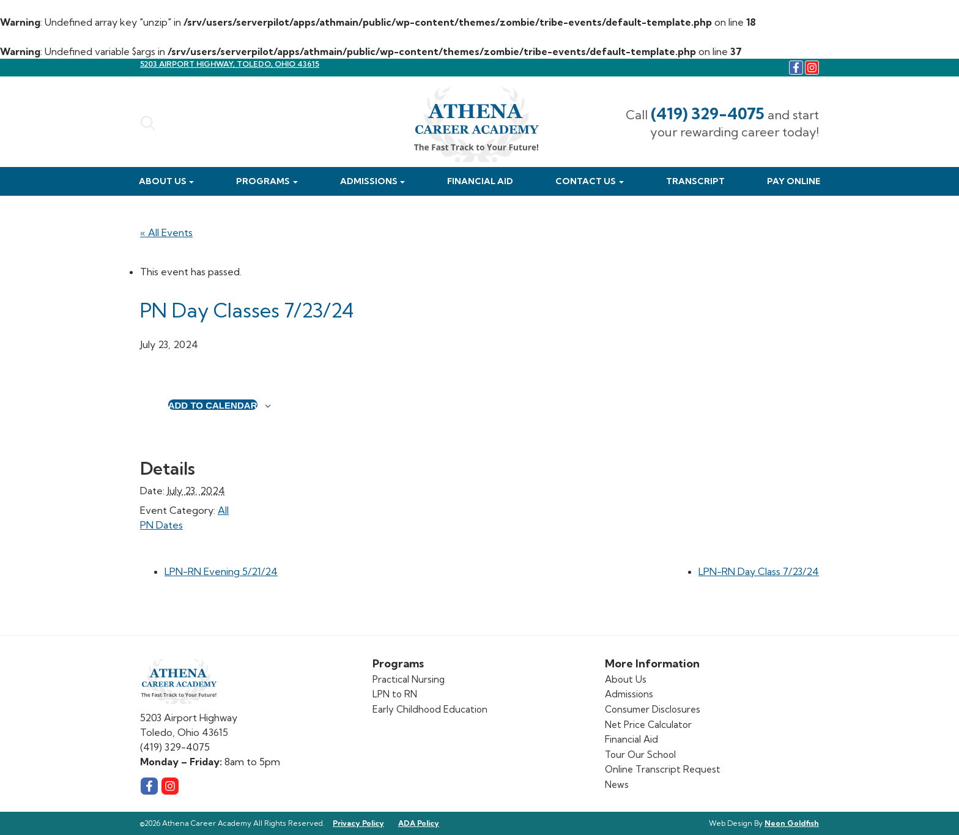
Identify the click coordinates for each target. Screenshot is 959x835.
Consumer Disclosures (652, 709)
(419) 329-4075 (708, 113)
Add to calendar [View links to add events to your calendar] (212, 405)
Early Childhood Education (429, 709)
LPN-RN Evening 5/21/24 (221, 571)
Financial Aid (480, 181)
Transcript (695, 181)
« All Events (166, 232)
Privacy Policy (358, 823)
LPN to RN (394, 694)
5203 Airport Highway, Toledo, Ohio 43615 (229, 64)
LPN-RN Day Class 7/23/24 (758, 571)
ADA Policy (418, 823)
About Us (163, 181)
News (617, 784)
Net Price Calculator (648, 724)
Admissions (369, 181)
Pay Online (793, 181)
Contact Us (585, 181)
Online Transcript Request (662, 769)
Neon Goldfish (792, 823)
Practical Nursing (408, 679)
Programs (263, 181)
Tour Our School (640, 754)
